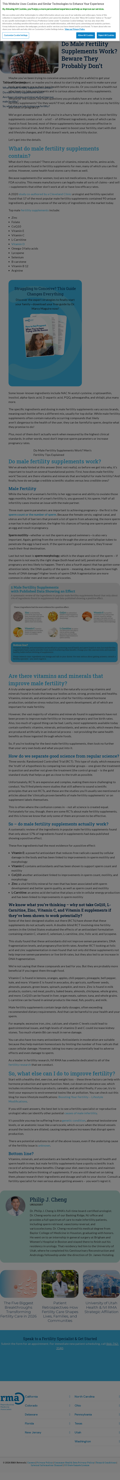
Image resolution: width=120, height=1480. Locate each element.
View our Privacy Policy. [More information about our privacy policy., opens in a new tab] (75, 26)
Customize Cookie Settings (15, 32)
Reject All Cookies (106, 32)
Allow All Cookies (85, 32)
